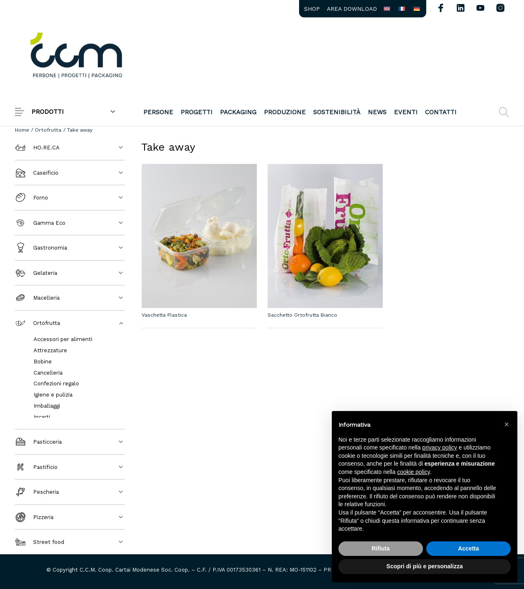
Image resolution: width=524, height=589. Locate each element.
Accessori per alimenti (63, 339)
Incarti (42, 417)
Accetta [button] (468, 548)
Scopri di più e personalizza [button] (424, 566)
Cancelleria (48, 373)
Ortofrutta (48, 130)
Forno (31, 197)
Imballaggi (47, 406)
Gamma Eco (40, 222)
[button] (506, 424)
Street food (39, 542)
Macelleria (37, 297)
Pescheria (37, 492)
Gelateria (36, 273)
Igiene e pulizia (53, 395)
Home (22, 130)
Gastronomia (41, 247)
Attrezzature (50, 350)
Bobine (43, 361)
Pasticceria (38, 441)
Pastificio (36, 467)
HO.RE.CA (37, 147)
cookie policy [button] (413, 472)
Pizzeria (34, 517)
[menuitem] (311, 8)
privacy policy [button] (439, 447)
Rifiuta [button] (381, 548)
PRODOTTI (47, 111)
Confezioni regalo (56, 383)
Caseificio (36, 172)
